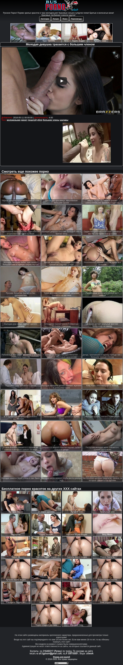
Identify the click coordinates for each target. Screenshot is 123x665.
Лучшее (56, 19)
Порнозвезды (76, 19)
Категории (45, 19)
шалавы (64, 120)
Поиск (64, 19)
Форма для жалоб (61, 657)
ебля (39, 120)
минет (24, 120)
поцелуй (32, 120)
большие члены (51, 120)
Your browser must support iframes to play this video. (61, 81)
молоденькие (13, 120)
